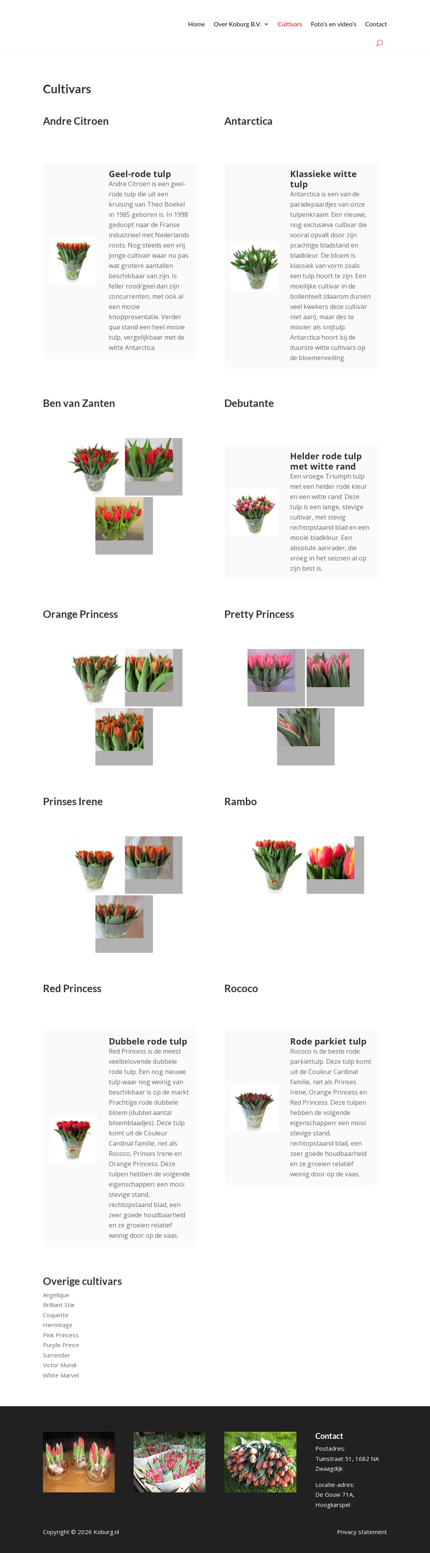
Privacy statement (362, 1531)
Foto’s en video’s (333, 24)
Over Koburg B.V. (237, 24)
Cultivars (290, 24)
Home (196, 24)
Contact (376, 24)
